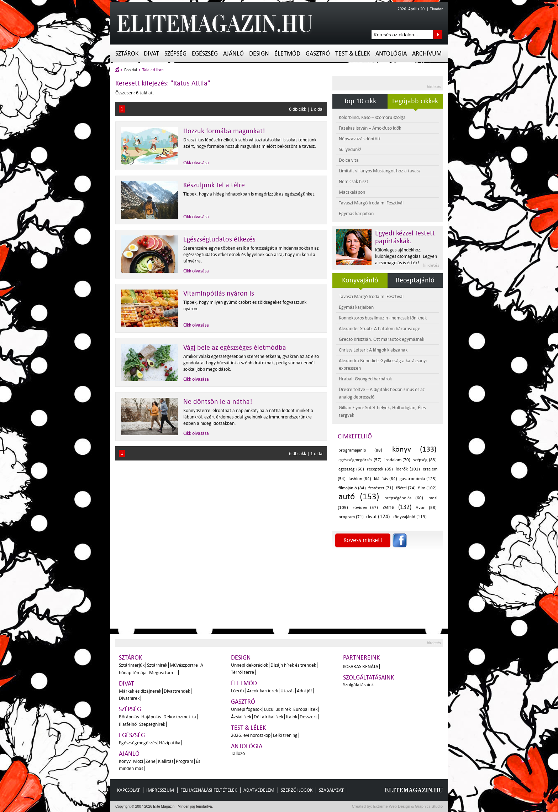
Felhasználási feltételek (208, 790)
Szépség (175, 53)
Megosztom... (163, 672)
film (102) (427, 488)
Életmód (287, 53)
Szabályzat (331, 790)
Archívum (427, 53)
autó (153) (358, 496)
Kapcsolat (128, 790)
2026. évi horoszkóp (250, 735)
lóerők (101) (408, 469)
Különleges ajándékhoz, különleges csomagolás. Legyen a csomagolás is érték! (406, 256)
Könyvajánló (360, 280)
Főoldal (130, 70)
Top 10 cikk (360, 101)
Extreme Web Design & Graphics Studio (407, 806)
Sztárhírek (157, 665)
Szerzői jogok (296, 790)
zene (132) (397, 507)
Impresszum (160, 790)
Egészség (205, 53)
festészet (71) (380, 488)
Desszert (308, 716)
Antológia (391, 53)
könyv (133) (414, 449)
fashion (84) (360, 479)
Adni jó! (304, 690)
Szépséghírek (152, 724)
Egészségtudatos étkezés (219, 239)
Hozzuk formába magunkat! (224, 131)
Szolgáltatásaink (368, 677)
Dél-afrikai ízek (268, 716)
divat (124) (378, 517)
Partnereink (361, 657)
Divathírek (129, 698)
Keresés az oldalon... (437, 34)
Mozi (138, 761)
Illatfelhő (128, 724)
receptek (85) (380, 469)
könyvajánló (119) (410, 517)
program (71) (351, 517)
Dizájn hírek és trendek (293, 665)
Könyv (125, 761)
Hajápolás (151, 716)
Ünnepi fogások (246, 709)
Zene (151, 761)
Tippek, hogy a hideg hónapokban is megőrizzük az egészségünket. (249, 194)
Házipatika (169, 742)
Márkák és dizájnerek (140, 691)
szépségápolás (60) (404, 498)
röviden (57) (365, 507)
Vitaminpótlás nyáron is (218, 293)
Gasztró (318, 53)
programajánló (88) (360, 450)
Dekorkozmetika (179, 716)
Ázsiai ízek (241, 716)
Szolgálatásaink (358, 684)
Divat (151, 53)
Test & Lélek (352, 53)
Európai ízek (305, 709)
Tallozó (238, 753)
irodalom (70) (397, 460)
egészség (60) (351, 469)
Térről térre (242, 672)
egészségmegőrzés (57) (359, 460)
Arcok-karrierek (262, 690)
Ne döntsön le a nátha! (217, 402)
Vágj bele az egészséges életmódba (234, 348)
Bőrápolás (129, 716)
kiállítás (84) (385, 479)
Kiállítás (165, 761)
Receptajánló (415, 280)
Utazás (287, 690)
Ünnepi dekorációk (249, 665)
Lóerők (237, 690)
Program (184, 761)
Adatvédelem (258, 790)
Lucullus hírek (277, 709)
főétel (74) (406, 488)
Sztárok (126, 53)
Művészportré (184, 665)
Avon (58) (426, 507)
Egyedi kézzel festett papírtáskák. (405, 237)
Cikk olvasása (196, 162)
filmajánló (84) (352, 488)
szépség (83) (425, 460)
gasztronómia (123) (418, 479)
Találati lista (153, 70)
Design (259, 53)
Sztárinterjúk (131, 665)
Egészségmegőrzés (138, 742)
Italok (291, 716)
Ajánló (233, 53)
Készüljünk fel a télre (214, 185)
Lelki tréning (285, 735)
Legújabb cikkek (415, 101)
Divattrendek (177, 691)
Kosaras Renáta (360, 666)
